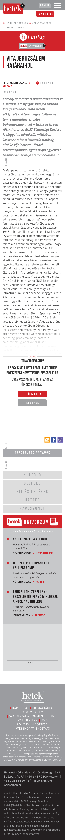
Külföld (8, 86)
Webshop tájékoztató (33, 728)
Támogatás (46, 14)
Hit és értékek (44, 552)
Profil (45, 5)
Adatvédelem (33, 712)
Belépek (32, 403)
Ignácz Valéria (22, 615)
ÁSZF (44, 720)
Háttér (40, 581)
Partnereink (27, 720)
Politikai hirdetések (33, 724)
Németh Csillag (22, 581)
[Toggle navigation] (57, 6)
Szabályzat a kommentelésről (33, 716)
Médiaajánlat (43, 708)
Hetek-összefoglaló (15, 82)
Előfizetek (33, 394)
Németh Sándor (22, 552)
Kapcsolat (20, 708)
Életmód (40, 615)
